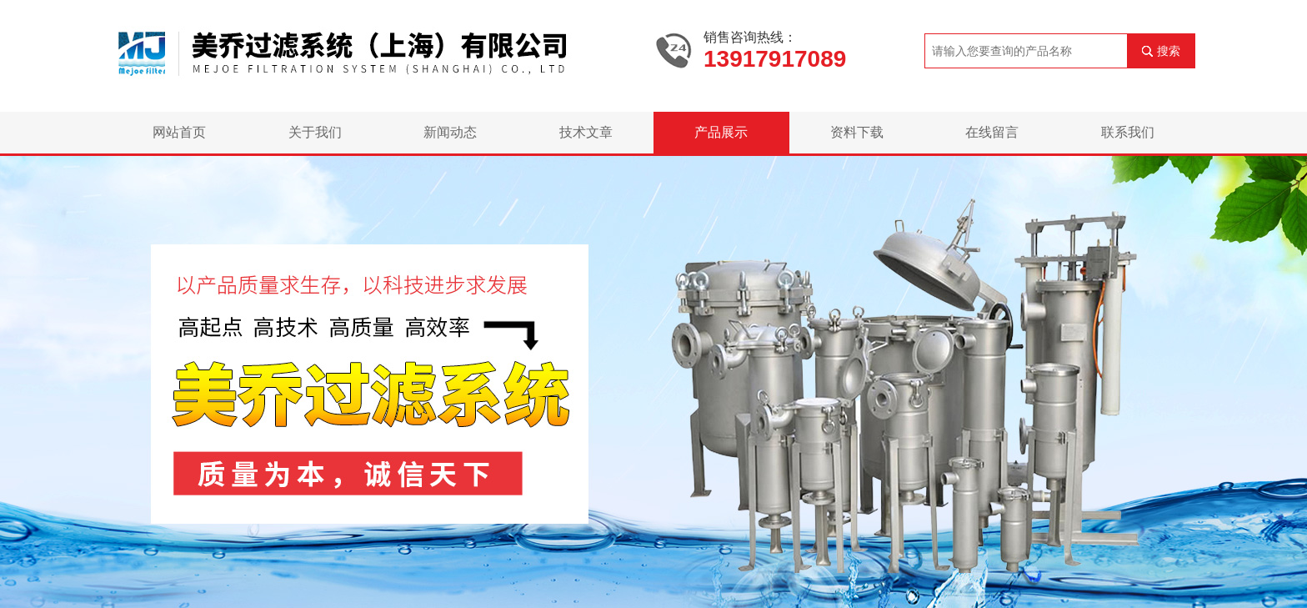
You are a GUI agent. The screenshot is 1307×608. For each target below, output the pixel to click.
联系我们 (1127, 132)
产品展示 (721, 132)
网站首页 (179, 132)
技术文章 (586, 132)
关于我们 (315, 132)
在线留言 (992, 132)
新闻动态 (450, 132)
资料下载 (857, 132)
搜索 (1168, 51)
